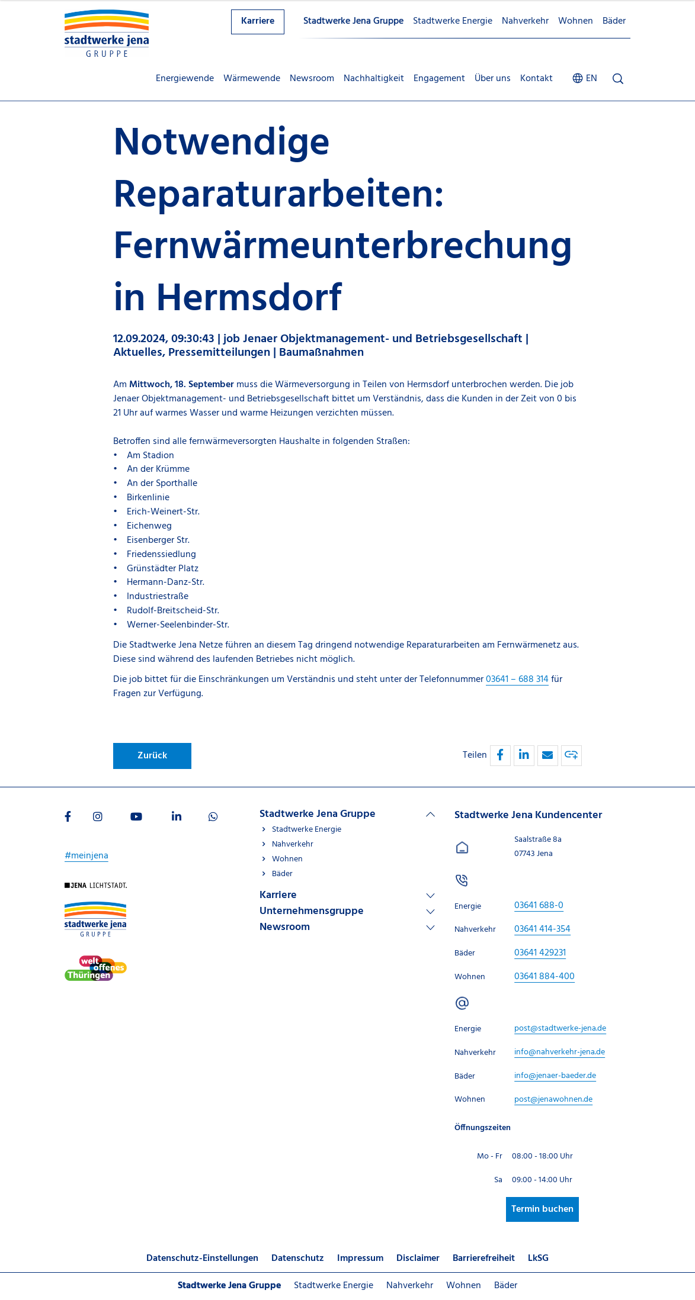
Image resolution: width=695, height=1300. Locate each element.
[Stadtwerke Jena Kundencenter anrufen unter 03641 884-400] (544, 976)
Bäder (614, 21)
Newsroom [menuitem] (312, 78)
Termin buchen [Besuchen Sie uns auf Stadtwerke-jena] (542, 1209)
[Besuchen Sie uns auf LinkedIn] (176, 818)
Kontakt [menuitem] (536, 78)
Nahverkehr (525, 21)
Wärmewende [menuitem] (251, 78)
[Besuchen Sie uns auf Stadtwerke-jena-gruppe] (95, 908)
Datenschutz (297, 1258)
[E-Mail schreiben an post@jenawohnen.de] (553, 1099)
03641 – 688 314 (517, 679)
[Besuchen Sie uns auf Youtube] (136, 818)
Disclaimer (418, 1258)
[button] (500, 755)
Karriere (257, 21)
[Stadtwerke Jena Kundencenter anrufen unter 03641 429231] (540, 953)
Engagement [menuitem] (439, 78)
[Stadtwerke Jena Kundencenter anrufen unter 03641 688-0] (538, 905)
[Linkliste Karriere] (347, 895)
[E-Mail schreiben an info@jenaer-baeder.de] (555, 1076)
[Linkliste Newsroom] (347, 927)
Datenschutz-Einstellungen (202, 1258)
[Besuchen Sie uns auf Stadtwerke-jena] (96, 962)
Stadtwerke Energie (452, 21)
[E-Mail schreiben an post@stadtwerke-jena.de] (560, 1028)
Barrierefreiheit (484, 1258)
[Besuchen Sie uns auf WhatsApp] (213, 818)
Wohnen (575, 21)
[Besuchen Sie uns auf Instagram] (98, 818)
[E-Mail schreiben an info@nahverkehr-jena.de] (559, 1052)
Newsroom (285, 927)
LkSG (538, 1258)
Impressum (360, 1258)
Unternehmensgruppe (312, 911)
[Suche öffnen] (618, 79)
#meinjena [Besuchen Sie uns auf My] (86, 856)
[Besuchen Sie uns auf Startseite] (96, 889)
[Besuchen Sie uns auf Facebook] (68, 818)
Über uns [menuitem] (493, 78)
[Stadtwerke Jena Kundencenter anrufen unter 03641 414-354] (542, 929)
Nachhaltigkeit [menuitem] (374, 78)
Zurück (152, 756)
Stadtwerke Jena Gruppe (353, 21)
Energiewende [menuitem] (185, 78)
